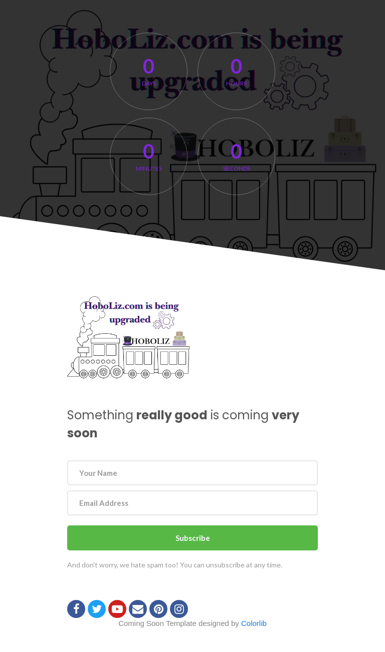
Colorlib (254, 623)
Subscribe (192, 537)
